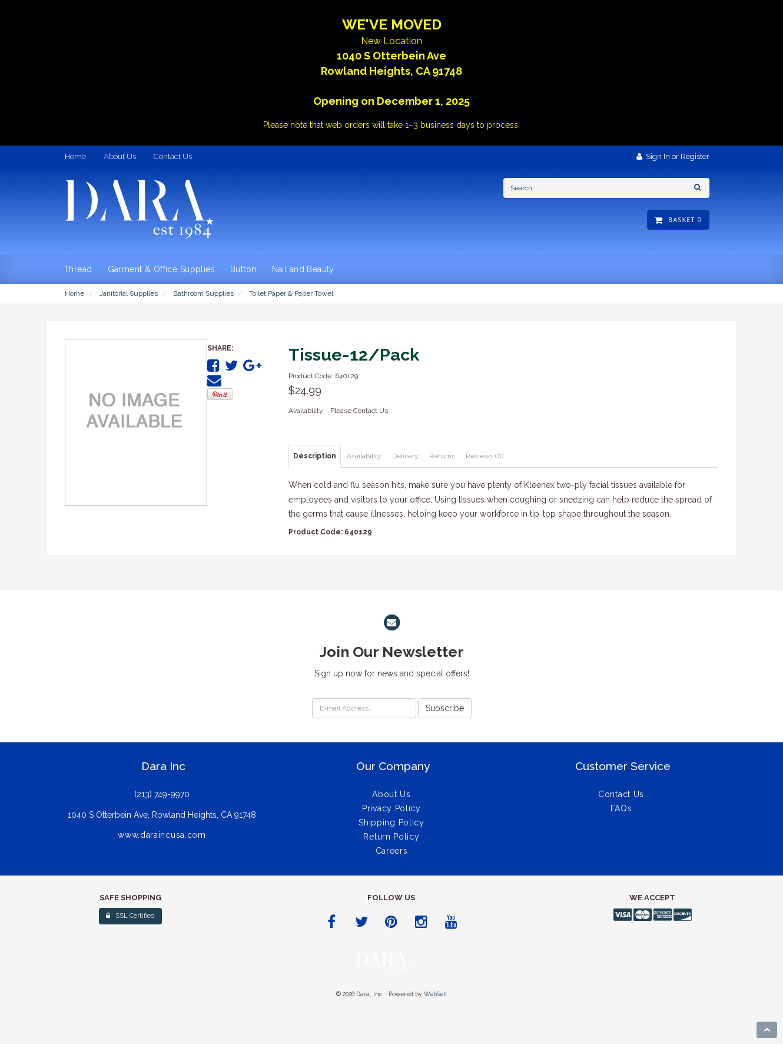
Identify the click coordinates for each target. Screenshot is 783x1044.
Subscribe (445, 708)
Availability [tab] (364, 456)
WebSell (435, 993)
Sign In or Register (672, 156)
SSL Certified (130, 916)
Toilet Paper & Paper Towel (291, 293)
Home (74, 293)
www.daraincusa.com (162, 835)
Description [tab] (314, 456)
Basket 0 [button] (678, 219)
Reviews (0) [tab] (484, 456)
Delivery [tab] (405, 456)
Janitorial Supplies (128, 293)
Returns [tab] (442, 456)
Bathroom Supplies (203, 293)
